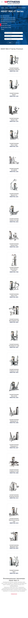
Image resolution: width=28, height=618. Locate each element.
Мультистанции (4, 23)
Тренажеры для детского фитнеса (8, 21)
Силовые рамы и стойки (6, 27)
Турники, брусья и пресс (6, 25)
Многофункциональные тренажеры (8, 19)
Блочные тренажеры (5, 15)
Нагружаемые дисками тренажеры (8, 17)
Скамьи (2, 29)
